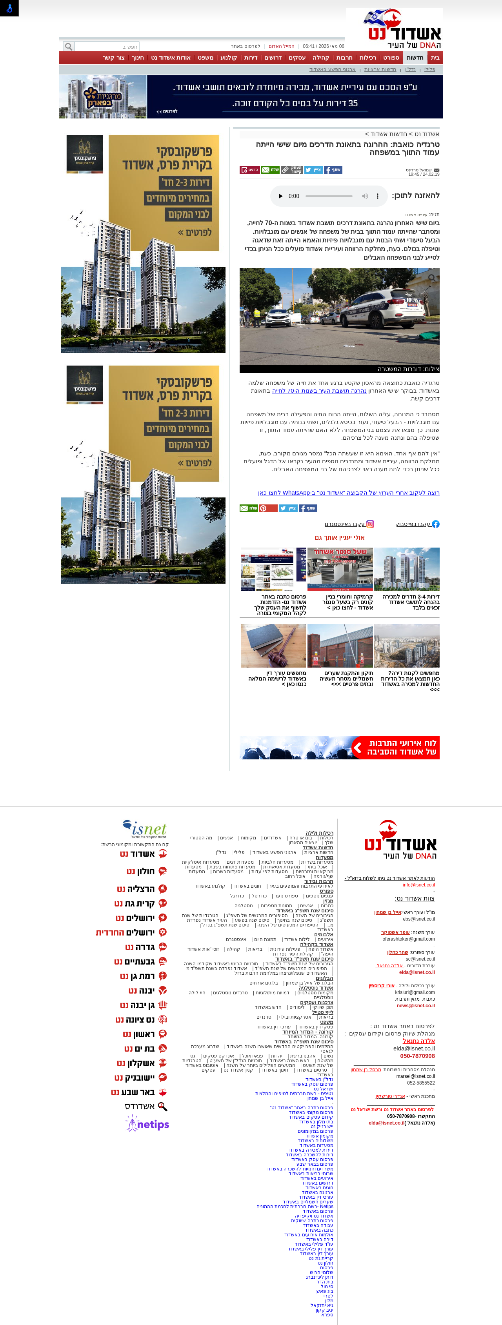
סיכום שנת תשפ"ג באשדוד (304, 911)
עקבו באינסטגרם (349, 523)
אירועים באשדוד (316, 1178)
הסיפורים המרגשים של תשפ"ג (256, 915)
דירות (250, 57)
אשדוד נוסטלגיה (315, 988)
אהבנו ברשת (303, 1056)
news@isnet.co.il (416, 1005)
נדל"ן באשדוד (319, 1079)
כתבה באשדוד (318, 1230)
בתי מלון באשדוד (316, 1122)
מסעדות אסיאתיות (281, 867)
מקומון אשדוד (319, 1136)
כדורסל (259, 896)
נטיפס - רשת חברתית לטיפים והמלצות (294, 1093)
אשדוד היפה (320, 949)
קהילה (321, 57)
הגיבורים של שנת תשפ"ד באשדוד (298, 963)
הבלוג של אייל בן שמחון (309, 983)
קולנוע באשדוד (210, 886)
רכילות (368, 57)
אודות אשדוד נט (171, 57)
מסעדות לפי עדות (269, 871)
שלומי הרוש (321, 1272)
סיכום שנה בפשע (252, 920)
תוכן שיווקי (323, 1007)
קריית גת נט (321, 1258)
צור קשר (113, 57)
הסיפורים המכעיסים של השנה (287, 925)
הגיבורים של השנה (314, 915)
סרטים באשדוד (311, 1070)
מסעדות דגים (240, 862)
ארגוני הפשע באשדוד (332, 69)
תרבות (344, 57)
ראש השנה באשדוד (290, 1060)
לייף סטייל (322, 1012)
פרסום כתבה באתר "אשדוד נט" (301, 1107)
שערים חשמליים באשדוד (308, 1202)
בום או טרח (301, 838)
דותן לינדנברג (319, 1277)
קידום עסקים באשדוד (311, 1117)
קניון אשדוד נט (237, 1070)
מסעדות (324, 857)
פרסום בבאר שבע (314, 1164)
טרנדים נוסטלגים (230, 993)
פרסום (326, 1267)
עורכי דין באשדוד (273, 1027)
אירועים (325, 939)
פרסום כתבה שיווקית (311, 1220)
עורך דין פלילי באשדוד (310, 1249)
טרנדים (263, 1017)
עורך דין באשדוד (316, 1253)
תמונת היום (265, 939)
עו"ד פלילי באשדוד (313, 1244)
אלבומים (323, 934)
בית (435, 57)
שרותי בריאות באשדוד (311, 1173)
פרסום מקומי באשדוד (311, 1112)
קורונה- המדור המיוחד (310, 1036)
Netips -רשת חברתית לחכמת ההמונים (294, 1206)
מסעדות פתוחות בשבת (232, 867)
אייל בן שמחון (319, 1098)
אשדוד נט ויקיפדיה (313, 1216)
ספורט (391, 57)
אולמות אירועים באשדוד (308, 1235)
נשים (328, 1056)
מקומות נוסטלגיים (314, 993)
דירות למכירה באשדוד (310, 1150)
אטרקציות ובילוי (295, 1017)
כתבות (327, 905)
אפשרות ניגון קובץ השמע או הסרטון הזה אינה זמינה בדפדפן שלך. (329, 196)
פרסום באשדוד (317, 1211)
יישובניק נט (321, 1126)
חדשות (415, 57)
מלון (329, 1300)
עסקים (297, 57)
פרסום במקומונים (315, 1131)
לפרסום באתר (245, 46)
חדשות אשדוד (389, 134)
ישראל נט (323, 1089)
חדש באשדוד (268, 1007)
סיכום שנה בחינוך (294, 920)
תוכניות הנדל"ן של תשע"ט (235, 1060)
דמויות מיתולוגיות (272, 993)
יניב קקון (324, 1310)
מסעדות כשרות (228, 871)
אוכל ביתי (317, 867)
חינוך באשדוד (274, 1070)
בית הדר (324, 1282)
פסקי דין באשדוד (315, 1027)
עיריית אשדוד (415, 214)
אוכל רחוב (295, 876)
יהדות (276, 1056)
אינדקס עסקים (218, 1056)
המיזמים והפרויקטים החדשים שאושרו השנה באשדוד (279, 1046)
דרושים (273, 57)
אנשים (226, 838)
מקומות (248, 838)
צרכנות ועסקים (316, 1002)
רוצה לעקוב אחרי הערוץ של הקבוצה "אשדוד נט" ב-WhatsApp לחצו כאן (349, 492)
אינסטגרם (236, 939)
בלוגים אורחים (263, 983)
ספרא (327, 1315)
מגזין (328, 901)
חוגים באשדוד (247, 886)
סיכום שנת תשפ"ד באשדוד (304, 959)
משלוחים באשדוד (315, 1140)
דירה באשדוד (319, 1239)
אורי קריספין (381, 985)
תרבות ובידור (318, 881)
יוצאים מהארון (303, 842)
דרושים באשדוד (317, 1183)
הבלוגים (324, 978)
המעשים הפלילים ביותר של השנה (260, 1065)
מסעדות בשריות (317, 862)
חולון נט (324, 1263)
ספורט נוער (286, 896)
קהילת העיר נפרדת (293, 954)
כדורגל (237, 896)
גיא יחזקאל (322, 1305)
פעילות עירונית (285, 949)
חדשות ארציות (380, 69)
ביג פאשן (324, 1291)
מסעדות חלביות (277, 862)
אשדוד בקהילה (316, 944)
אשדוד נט (426, 134)
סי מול (327, 1286)
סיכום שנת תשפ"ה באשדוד (304, 1042)
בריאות (255, 949)
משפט (205, 57)
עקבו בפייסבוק (417, 523)
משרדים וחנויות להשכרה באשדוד (299, 1169)
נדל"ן (410, 69)
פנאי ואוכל (252, 1056)
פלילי (429, 69)
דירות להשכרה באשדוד (309, 1155)
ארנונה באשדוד (317, 1192)
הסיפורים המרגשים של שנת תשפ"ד (290, 968)
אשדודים (273, 838)
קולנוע (228, 57)
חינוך (138, 57)
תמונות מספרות (276, 905)
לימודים (296, 1007)
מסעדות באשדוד (316, 1145)
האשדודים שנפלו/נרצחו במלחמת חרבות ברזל (281, 973)
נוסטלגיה (244, 905)
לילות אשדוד (297, 939)
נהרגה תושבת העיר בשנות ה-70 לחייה (319, 390)
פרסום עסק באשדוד (311, 1084)
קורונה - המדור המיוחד (307, 1032)
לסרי (328, 1296)
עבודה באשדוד (317, 1225)
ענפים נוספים (319, 896)
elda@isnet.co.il (417, 972)
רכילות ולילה (319, 833)
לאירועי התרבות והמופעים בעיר (301, 886)
